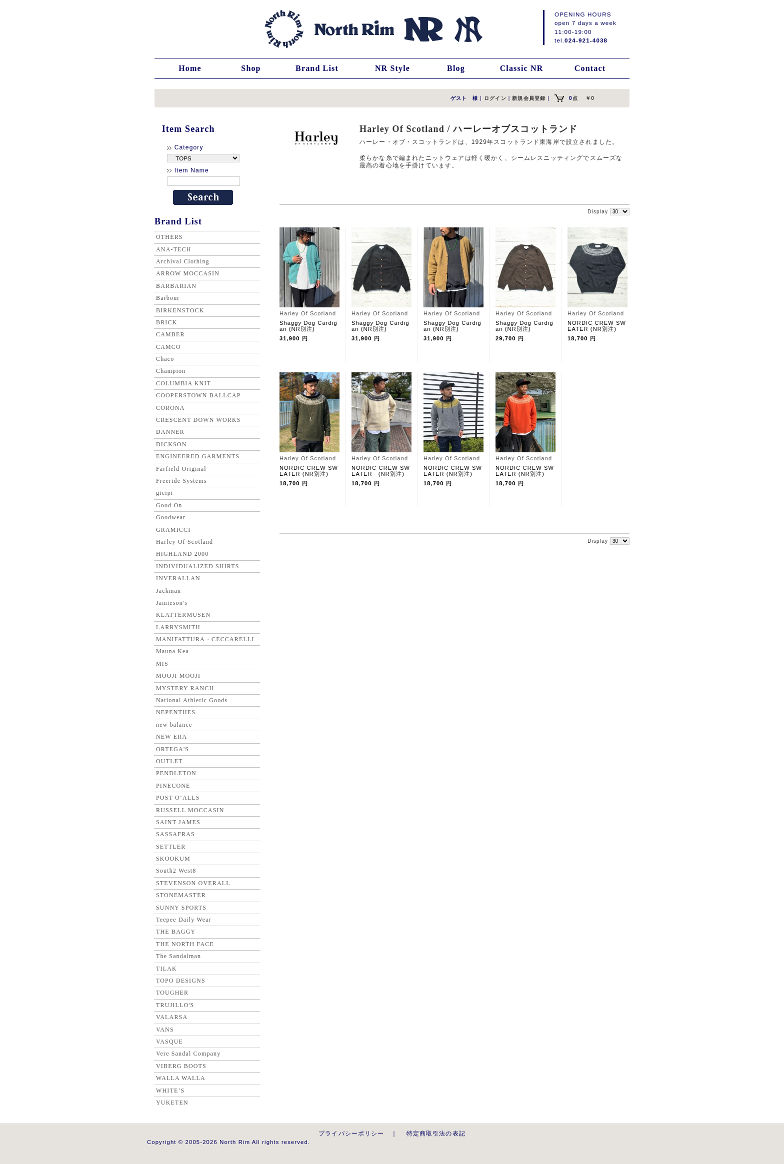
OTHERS (169, 236)
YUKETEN (172, 1102)
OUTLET (169, 761)
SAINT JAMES (178, 822)
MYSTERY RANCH (185, 688)
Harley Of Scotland (184, 541)
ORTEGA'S (172, 749)
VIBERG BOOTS (181, 1066)
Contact (590, 68)
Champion (171, 370)
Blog (456, 68)
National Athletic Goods (192, 700)
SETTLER (171, 846)
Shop (250, 68)
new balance (174, 724)
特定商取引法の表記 (436, 1133)
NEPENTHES (176, 712)
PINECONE (173, 785)
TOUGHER (172, 992)
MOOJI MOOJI (178, 675)
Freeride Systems (181, 480)
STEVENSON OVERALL (193, 883)
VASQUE (169, 1041)
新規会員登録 (529, 98)
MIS (162, 663)
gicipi (164, 492)
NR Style (392, 68)
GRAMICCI (173, 529)
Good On (169, 505)
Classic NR (522, 68)
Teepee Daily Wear (184, 919)
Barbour (168, 297)
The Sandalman (178, 956)
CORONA (170, 407)
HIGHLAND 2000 (182, 553)
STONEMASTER (181, 895)
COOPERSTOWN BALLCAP (198, 395)
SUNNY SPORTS (181, 907)
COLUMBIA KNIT (183, 383)
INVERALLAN (178, 578)
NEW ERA (171, 736)
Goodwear (171, 517)
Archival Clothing (183, 261)
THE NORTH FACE (185, 944)
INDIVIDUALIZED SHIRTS (198, 566)
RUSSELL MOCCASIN (190, 810)
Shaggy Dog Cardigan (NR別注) (309, 326)
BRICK (166, 322)
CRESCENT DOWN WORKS (198, 419)
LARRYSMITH (178, 627)
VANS (165, 1029)
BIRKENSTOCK (180, 310)
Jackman (168, 590)
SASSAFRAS (175, 834)
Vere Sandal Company (188, 1053)
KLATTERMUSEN (183, 614)
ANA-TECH (174, 249)
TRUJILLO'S (175, 1005)
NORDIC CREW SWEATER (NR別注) (597, 326)
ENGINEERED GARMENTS (198, 456)
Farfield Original (181, 468)
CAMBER (170, 334)
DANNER (170, 431)
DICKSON (171, 444)
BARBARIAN (176, 285)
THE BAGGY (176, 931)
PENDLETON (176, 773)
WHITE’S (170, 1090)
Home (190, 68)
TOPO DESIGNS (181, 980)
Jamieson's (172, 602)
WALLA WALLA (181, 1078)
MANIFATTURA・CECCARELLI (205, 639)
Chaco (165, 358)
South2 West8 (176, 870)
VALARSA (172, 1017)
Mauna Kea (172, 651)
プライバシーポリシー (351, 1133)
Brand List (317, 68)
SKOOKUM (173, 858)
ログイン (495, 98)
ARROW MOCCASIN (188, 273)
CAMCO (168, 346)
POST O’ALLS (178, 797)
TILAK (166, 968)
